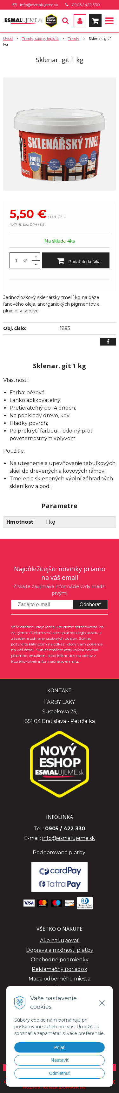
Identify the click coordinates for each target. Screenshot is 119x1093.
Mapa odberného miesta (59, 979)
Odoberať (90, 604)
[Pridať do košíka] (75, 260)
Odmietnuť (59, 1073)
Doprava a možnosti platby (59, 950)
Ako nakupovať (59, 940)
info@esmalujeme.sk (39, 4)
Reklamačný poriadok (59, 969)
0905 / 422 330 (86, 4)
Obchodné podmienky (60, 960)
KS (25, 260)
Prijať (59, 1047)
